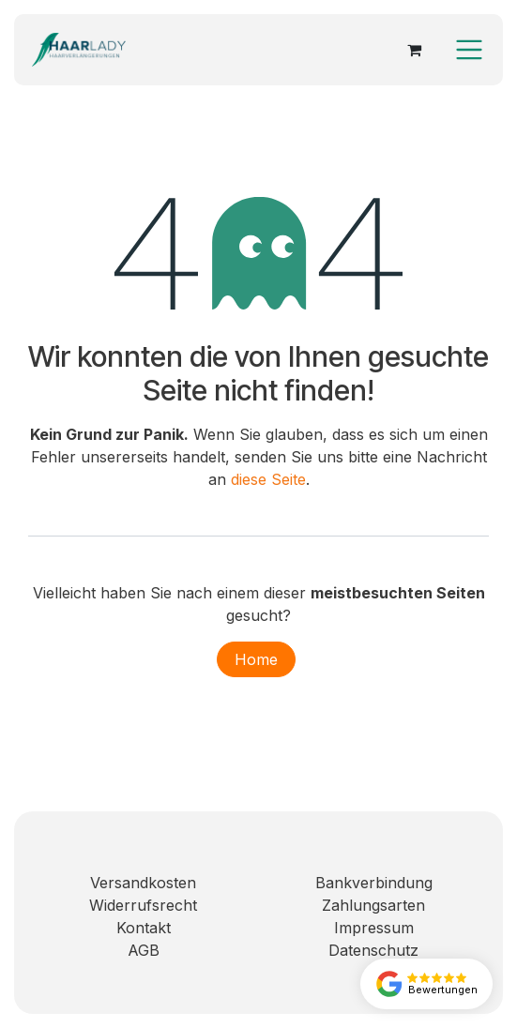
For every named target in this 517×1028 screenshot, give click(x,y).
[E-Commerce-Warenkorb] (414, 49)
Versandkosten (143, 882)
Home (256, 659)
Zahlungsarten (373, 905)
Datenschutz (373, 950)
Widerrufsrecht (143, 905)
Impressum (374, 927)
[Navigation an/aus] (469, 49)
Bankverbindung (374, 882)
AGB (144, 950)
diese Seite (268, 479)
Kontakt (143, 927)
